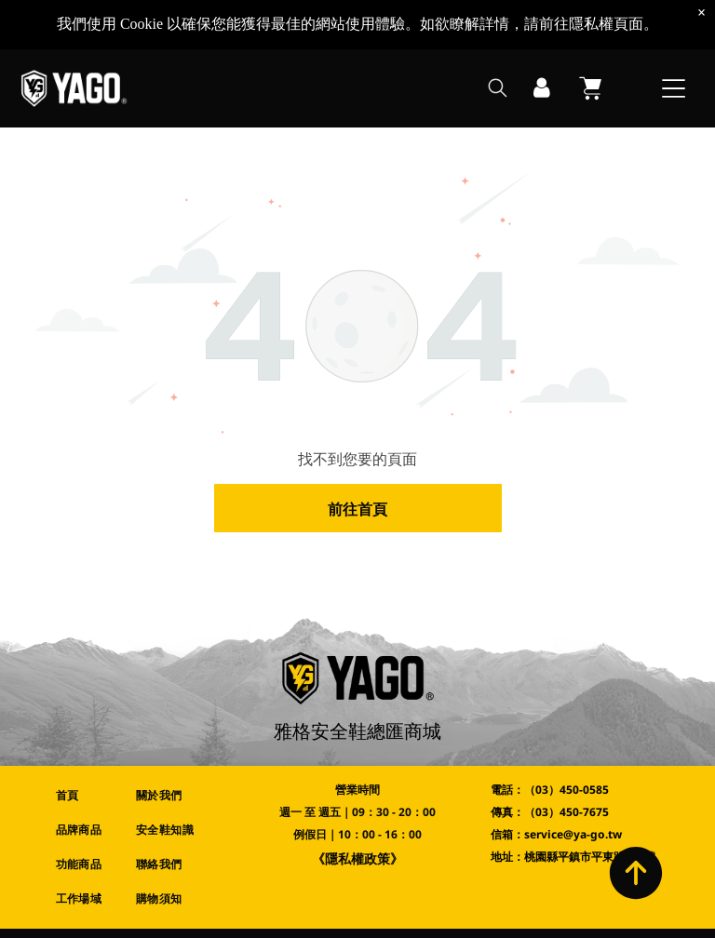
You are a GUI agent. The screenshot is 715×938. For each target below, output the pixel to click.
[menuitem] (83, 796)
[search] (497, 40)
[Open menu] (673, 39)
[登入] (541, 39)
